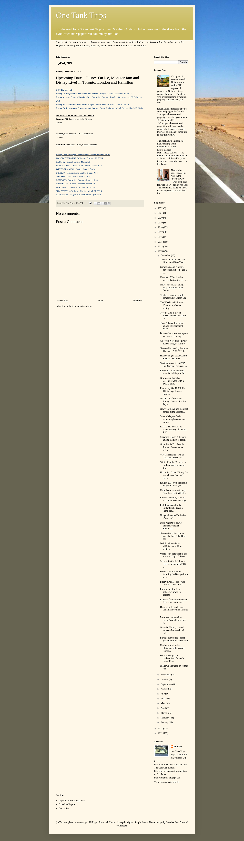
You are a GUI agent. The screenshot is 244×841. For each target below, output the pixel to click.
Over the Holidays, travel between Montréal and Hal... (172, 630)
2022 (160, 208)
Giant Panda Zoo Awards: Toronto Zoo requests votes (172, 447)
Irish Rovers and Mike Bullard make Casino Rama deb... (171, 508)
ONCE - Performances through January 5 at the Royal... (173, 401)
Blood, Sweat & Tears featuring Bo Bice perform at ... (174, 574)
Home (100, 300)
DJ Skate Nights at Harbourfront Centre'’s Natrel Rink (172, 658)
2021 (160, 213)
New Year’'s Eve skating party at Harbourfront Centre (172, 287)
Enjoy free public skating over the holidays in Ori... (173, 372)
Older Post (138, 300)
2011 (160, 733)
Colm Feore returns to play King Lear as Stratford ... (173, 491)
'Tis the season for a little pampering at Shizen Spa (173, 296)
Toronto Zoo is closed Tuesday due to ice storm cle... (173, 315)
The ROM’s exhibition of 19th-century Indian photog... (172, 305)
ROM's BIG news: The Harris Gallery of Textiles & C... (173, 429)
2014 (160, 246)
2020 (160, 218)
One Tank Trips (81, 15)
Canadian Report (67, 804)
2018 (160, 227)
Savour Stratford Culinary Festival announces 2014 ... (173, 564)
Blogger (123, 825)
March (164, 713)
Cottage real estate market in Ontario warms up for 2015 (178, 80)
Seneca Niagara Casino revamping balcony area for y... (173, 419)
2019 (160, 222)
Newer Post (62, 300)
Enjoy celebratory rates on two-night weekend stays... (174, 499)
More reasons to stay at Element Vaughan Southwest (171, 526)
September (166, 684)
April (163, 708)
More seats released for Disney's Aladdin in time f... (173, 620)
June (163, 698)
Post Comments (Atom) (80, 306)
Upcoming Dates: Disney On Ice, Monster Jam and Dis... (174, 475)
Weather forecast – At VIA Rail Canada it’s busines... (173, 364)
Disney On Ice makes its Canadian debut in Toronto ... (174, 610)
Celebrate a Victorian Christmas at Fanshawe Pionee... (172, 648)
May (163, 703)
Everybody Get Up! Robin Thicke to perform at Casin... (172, 391)
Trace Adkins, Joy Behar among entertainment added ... (172, 326)
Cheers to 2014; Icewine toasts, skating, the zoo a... (174, 278)
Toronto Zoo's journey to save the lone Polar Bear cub (173, 536)
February (165, 717)
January (165, 722)
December (166, 255)
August (164, 689)
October (165, 679)
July (163, 693)
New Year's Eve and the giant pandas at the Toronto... (174, 410)
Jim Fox (178, 746)
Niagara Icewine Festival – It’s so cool (173, 517)
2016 (160, 237)
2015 (160, 242)
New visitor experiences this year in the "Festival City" (178, 174)
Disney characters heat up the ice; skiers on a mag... (174, 335)
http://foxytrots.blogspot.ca (72, 800)
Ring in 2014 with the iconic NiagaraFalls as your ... (173, 484)
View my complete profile (166, 782)
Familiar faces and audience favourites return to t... (173, 601)
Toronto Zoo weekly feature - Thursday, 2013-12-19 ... (174, 349)
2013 (160, 251)
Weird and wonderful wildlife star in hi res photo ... (171, 546)
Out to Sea (64, 808)
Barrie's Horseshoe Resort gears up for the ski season (174, 639)
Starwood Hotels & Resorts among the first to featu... (173, 438)
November (166, 674)
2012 (160, 728)
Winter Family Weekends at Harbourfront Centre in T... (173, 465)
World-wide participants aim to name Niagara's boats (173, 555)
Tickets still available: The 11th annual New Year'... (173, 261)
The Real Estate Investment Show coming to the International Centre (170, 144)
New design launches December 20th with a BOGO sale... (172, 381)
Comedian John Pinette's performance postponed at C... (173, 270)
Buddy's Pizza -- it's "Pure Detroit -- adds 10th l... (172, 583)
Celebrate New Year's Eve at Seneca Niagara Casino (173, 342)
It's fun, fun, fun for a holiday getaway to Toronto (170, 592)
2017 (160, 232)
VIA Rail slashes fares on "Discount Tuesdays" (172, 456)
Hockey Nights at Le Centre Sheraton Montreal (173, 357)
